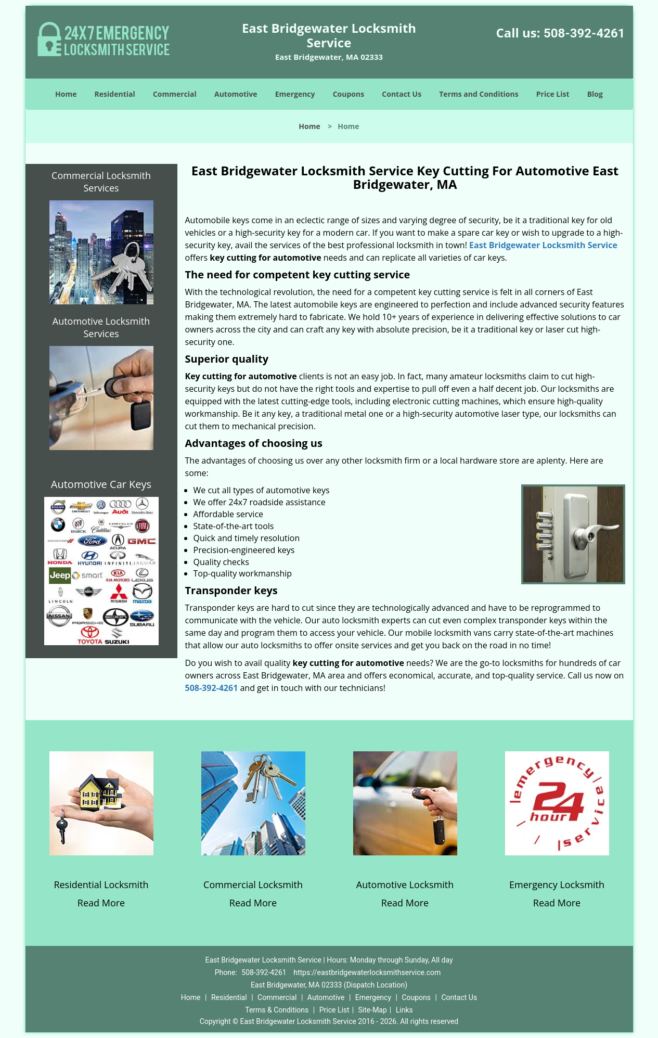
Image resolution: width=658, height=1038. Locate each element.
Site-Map (372, 1010)
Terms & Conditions (276, 1010)
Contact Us (401, 94)
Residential (115, 94)
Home (65, 94)
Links (404, 1010)
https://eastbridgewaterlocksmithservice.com (367, 972)
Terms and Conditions (478, 94)
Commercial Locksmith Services (101, 181)
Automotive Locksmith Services (101, 327)
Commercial (175, 94)
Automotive (235, 94)
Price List (553, 94)
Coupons (348, 94)
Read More (101, 902)
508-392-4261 (584, 33)
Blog (595, 94)
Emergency (295, 94)
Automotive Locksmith (405, 884)
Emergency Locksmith (556, 884)
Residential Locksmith (101, 884)
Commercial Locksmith (253, 884)
